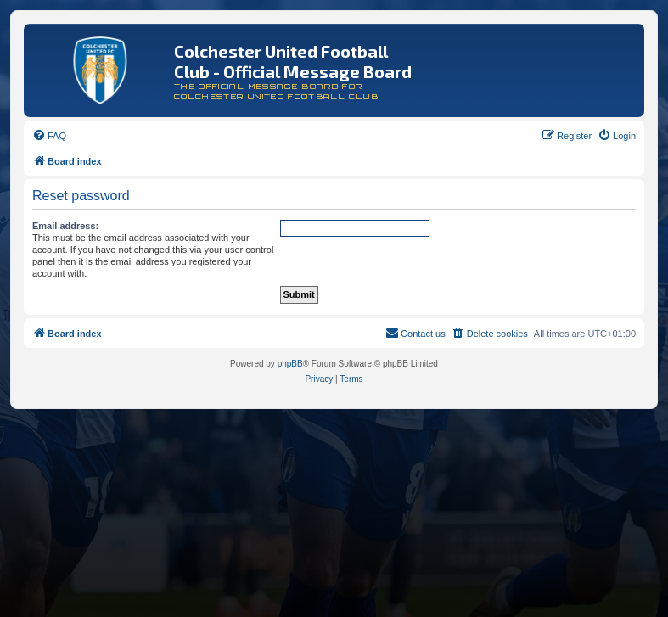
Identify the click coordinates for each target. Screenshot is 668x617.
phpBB (290, 363)
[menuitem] (49, 136)
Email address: (65, 226)
